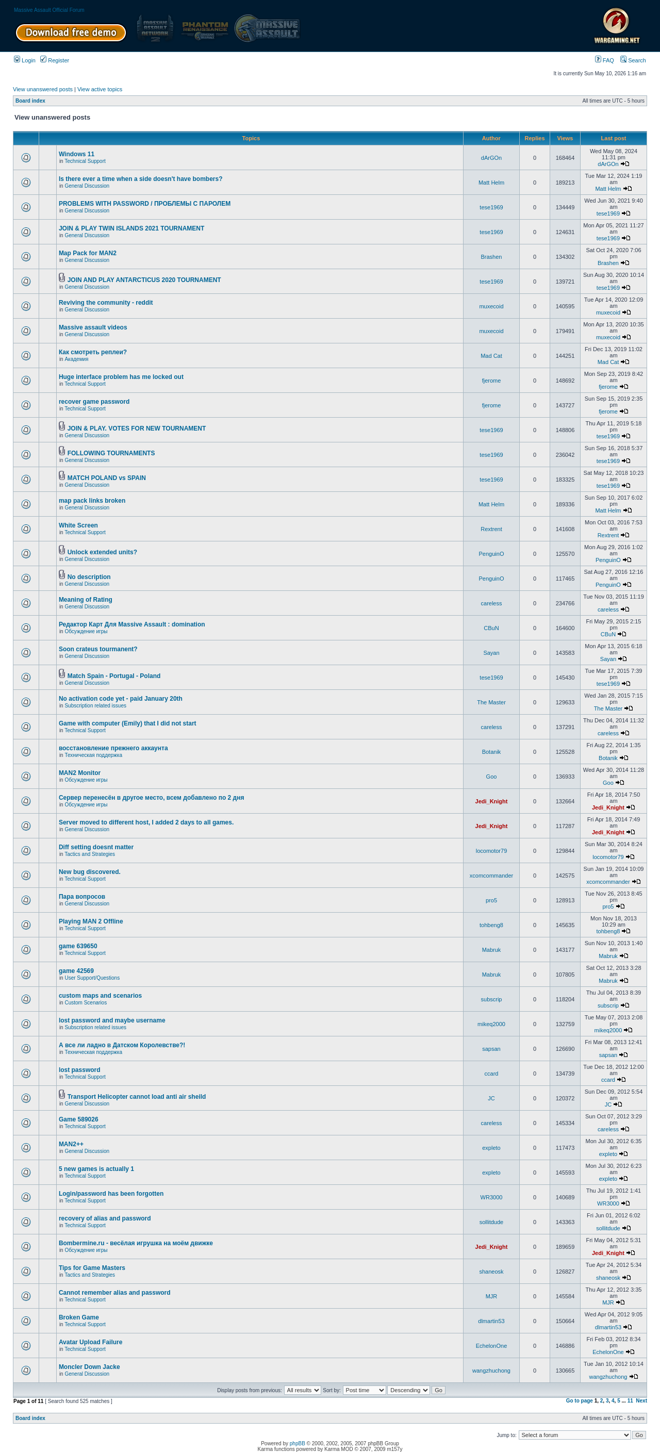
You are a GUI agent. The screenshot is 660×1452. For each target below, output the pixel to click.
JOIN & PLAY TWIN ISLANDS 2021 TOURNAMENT (132, 228)
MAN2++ (71, 1144)
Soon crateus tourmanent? (98, 649)
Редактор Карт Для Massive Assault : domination (132, 624)
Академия (76, 359)
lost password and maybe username (112, 1020)
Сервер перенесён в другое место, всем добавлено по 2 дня (151, 797)
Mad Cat (491, 356)
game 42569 (76, 971)
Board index (30, 101)
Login (25, 60)
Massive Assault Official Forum (49, 10)
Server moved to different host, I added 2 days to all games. (146, 822)
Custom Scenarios (85, 1002)
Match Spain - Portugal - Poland (114, 676)
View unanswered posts (43, 89)
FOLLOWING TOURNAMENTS (111, 453)
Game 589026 (78, 1119)
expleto (491, 1148)
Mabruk (491, 950)
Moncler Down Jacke (89, 1367)
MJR (492, 1296)
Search (633, 60)
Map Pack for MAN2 (88, 253)
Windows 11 (76, 154)
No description (89, 577)
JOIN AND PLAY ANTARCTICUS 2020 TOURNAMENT (144, 280)
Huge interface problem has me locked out (121, 377)
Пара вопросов (82, 896)
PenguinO (491, 554)
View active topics (99, 89)
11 (630, 1401)
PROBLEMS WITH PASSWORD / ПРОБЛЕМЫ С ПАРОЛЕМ (144, 203)
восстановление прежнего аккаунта (113, 748)
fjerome (491, 380)
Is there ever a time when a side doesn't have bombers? (141, 179)
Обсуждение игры (85, 631)
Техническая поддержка (93, 755)
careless (491, 603)
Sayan (491, 653)
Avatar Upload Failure (91, 1342)
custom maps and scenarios (100, 995)
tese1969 (491, 207)
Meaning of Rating (85, 599)
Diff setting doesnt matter (96, 847)
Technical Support (85, 161)
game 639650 (78, 946)
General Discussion (86, 186)
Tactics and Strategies (89, 854)
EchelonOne (491, 1346)
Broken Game (79, 1317)
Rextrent (491, 529)
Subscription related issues (95, 705)
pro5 (491, 900)
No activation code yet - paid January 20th (121, 698)
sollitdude (491, 1222)
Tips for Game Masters (92, 1268)
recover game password (94, 401)
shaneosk (491, 1271)
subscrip (491, 999)
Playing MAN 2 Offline (91, 921)
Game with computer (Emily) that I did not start (127, 723)
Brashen (491, 257)
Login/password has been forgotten (111, 1193)
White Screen (78, 525)
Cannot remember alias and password (115, 1292)
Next (641, 1401)
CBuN (491, 628)
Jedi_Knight (491, 801)
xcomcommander (491, 875)
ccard (492, 1073)
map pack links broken (92, 500)
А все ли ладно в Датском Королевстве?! (122, 1045)
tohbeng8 (491, 925)
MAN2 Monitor (80, 773)
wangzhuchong (491, 1370)
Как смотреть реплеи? (93, 352)
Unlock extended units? (102, 552)
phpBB (297, 1443)
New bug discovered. (90, 872)
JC (491, 1098)
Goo (491, 776)
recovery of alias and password (105, 1218)
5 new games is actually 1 (96, 1169)
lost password (80, 1070)
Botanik (491, 752)
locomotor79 (491, 851)
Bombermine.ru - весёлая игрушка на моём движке (136, 1243)
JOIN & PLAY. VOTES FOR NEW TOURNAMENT (137, 428)
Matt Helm (491, 182)
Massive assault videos (93, 327)
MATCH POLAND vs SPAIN (107, 478)
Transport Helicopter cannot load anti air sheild (137, 1096)
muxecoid (491, 306)
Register (54, 60)
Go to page (579, 1401)
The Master (491, 702)
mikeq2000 (491, 1024)
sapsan (491, 1049)
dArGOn (491, 158)
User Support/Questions (92, 978)
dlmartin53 (491, 1321)
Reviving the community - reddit (106, 302)
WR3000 (492, 1197)
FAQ (604, 60)
